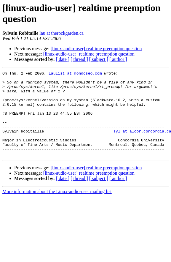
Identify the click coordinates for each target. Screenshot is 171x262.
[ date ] (62, 59)
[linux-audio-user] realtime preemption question (96, 48)
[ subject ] (98, 59)
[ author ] (118, 59)
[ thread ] (79, 59)
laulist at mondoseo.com (75, 74)
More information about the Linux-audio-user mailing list (57, 208)
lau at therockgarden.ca (61, 33)
